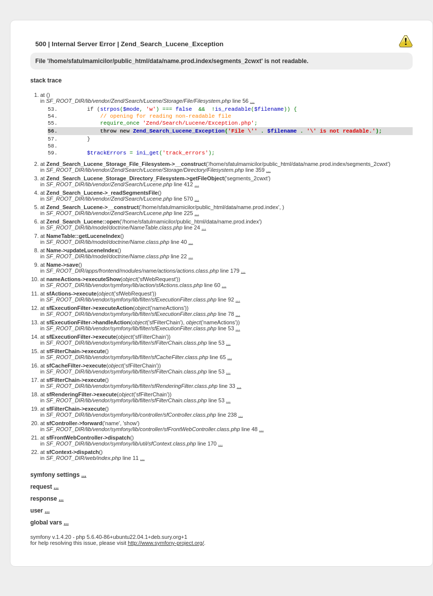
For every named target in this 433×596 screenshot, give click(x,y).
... (252, 101)
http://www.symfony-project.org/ (166, 562)
